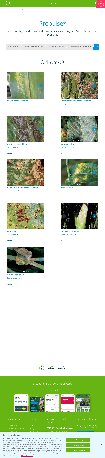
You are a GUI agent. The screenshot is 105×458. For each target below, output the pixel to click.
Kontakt (83, 419)
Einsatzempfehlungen (34, 47)
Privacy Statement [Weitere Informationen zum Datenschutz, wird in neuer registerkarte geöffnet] (27, 456)
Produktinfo (13, 47)
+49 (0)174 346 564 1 (91, 414)
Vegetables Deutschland (16, 429)
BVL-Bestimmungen (56, 47)
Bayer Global (12, 412)
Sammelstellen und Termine (57, 418)
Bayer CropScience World (16, 415)
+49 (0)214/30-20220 (90, 428)
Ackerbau (34, 427)
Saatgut (34, 430)
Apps (33, 415)
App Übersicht (53, 376)
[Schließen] (102, 445)
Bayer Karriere (13, 418)
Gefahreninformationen (80, 47)
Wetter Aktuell (36, 418)
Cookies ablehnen (78, 445)
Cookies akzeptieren (78, 450)
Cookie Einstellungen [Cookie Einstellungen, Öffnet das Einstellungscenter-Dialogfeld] (78, 440)
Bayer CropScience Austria (17, 421)
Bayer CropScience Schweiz (17, 424)
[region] (52, 445)
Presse (10, 426)
